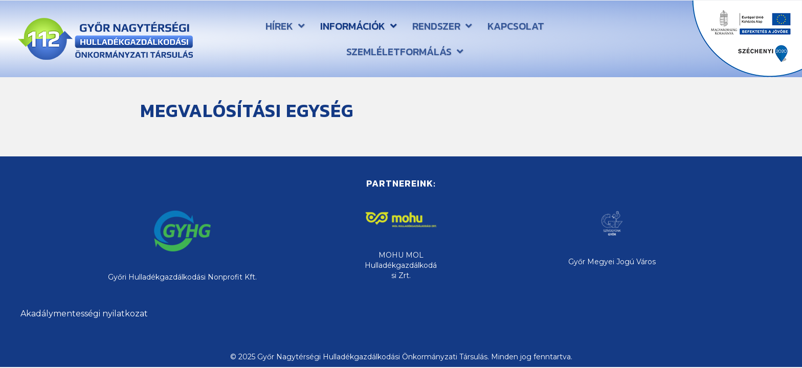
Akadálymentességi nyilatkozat (84, 313)
